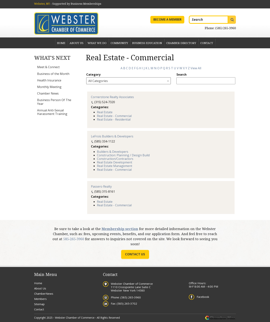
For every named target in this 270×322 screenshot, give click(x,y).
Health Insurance (49, 80)
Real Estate (104, 112)
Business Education (147, 43)
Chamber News (48, 93)
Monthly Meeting (49, 87)
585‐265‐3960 (73, 239)
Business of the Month (53, 74)
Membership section (120, 229)
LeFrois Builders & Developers (112, 136)
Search (181, 74)
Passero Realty (101, 186)
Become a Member (167, 19)
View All (195, 68)
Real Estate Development (114, 162)
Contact (206, 43)
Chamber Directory (181, 43)
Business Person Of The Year (54, 102)
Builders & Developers (112, 152)
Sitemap (39, 304)
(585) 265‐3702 (127, 303)
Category (93, 74)
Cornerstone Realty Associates (112, 97)
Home (61, 43)
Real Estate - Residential (113, 119)
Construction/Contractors (115, 159)
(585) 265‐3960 (225, 28)
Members (40, 298)
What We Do (97, 43)
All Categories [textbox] (98, 81)
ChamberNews (43, 293)
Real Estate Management (114, 166)
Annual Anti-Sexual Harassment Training (52, 112)
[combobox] (128, 80)
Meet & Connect (48, 67)
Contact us (135, 254)
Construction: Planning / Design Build (123, 155)
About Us (76, 43)
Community (119, 43)
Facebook (203, 296)
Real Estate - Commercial (114, 116)
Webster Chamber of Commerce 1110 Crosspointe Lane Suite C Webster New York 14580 (132, 287)
